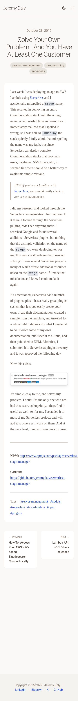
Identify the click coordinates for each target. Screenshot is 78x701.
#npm (51, 507)
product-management (26, 65)
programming (55, 65)
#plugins (16, 513)
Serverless (36, 98)
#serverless (17, 507)
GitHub (58, 689)
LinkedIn (20, 689)
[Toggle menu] (73, 8)
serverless (38, 71)
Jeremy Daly (14, 8)
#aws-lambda (36, 507)
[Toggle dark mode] (64, 8)
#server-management (34, 501)
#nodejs (55, 501)
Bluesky (36, 689)
